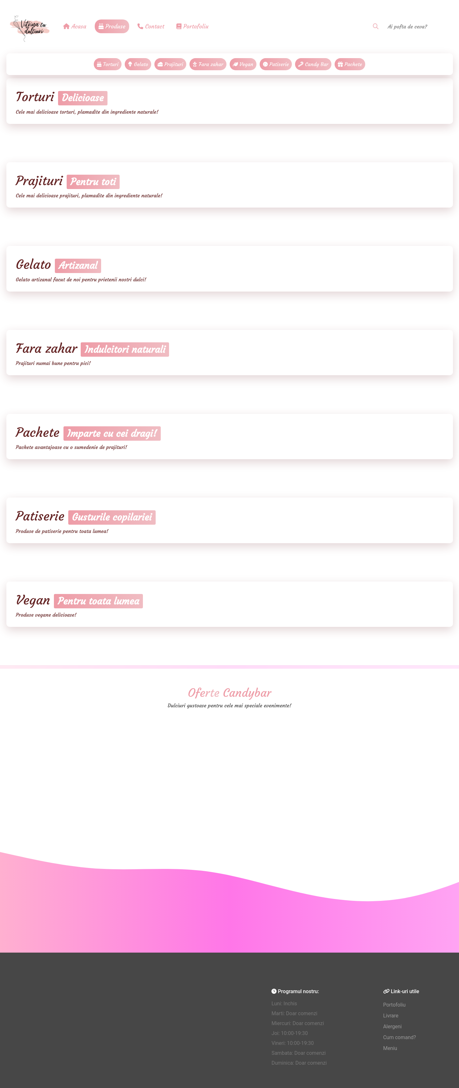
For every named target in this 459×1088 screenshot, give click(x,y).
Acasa (74, 26)
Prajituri (170, 64)
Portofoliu (192, 26)
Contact (150, 26)
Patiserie (276, 64)
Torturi (107, 64)
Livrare (390, 1016)
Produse (112, 26)
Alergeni (392, 1026)
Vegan (243, 64)
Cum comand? (399, 1037)
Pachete (350, 64)
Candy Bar (313, 64)
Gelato (138, 64)
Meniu (390, 1048)
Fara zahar (208, 64)
